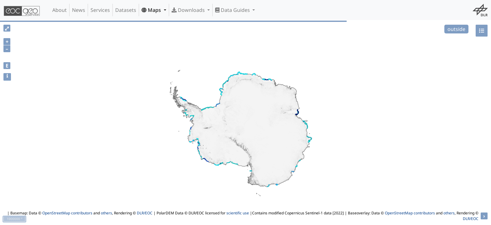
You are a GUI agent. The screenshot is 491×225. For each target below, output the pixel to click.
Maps (152, 10)
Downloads (189, 10)
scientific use (237, 213)
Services (100, 10)
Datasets (125, 10)
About (59, 10)
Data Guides (233, 10)
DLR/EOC (144, 213)
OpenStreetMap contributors (67, 213)
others (106, 213)
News (78, 10)
